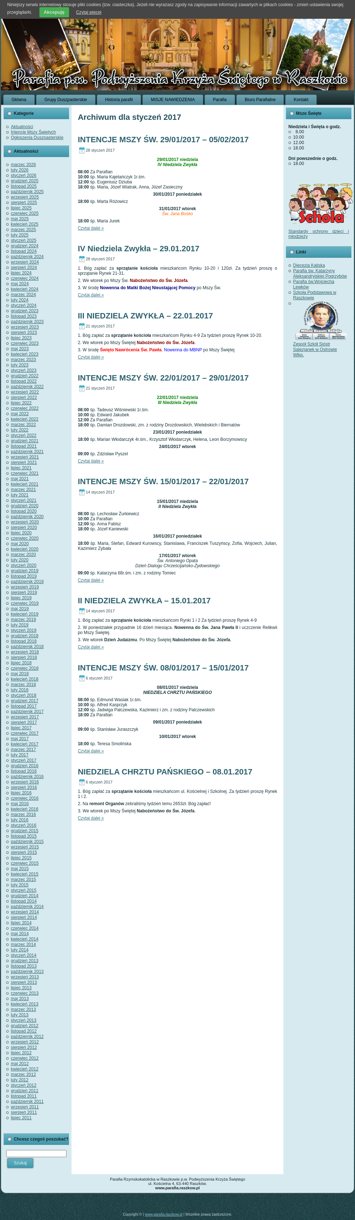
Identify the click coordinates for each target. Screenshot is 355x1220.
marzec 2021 (23, 489)
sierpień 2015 (24, 852)
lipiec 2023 (21, 337)
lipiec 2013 (21, 987)
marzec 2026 (23, 164)
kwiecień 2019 (24, 614)
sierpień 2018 (24, 657)
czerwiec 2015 (25, 863)
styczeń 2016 (24, 825)
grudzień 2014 (24, 895)
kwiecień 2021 (24, 484)
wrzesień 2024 (25, 262)
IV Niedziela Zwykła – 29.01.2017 (138, 248)
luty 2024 (20, 300)
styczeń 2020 (24, 565)
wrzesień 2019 (25, 587)
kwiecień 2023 (24, 354)
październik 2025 (27, 191)
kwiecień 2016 (24, 809)
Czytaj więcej (89, 12)
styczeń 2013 (24, 1020)
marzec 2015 (23, 879)
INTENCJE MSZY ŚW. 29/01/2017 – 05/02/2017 (163, 139)
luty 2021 (20, 495)
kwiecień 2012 (24, 1069)
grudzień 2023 (24, 310)
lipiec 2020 (21, 532)
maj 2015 (20, 868)
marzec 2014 (23, 944)
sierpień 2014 (24, 917)
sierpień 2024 (24, 267)
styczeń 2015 (24, 890)
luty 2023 (20, 365)
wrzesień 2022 (25, 392)
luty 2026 (20, 170)
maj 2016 (20, 803)
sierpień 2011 (24, 1112)
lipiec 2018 (21, 662)
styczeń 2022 (24, 435)
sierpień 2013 (24, 982)
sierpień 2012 (24, 1047)
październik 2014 (27, 906)
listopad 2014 (24, 901)
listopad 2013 (24, 966)
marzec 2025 (23, 229)
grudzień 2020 (24, 505)
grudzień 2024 (24, 245)
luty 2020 (20, 560)
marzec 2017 (23, 749)
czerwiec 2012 (25, 1058)
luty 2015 (20, 884)
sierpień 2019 (24, 592)
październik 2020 (27, 516)
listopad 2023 (24, 316)
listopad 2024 (24, 251)
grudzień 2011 (24, 1090)
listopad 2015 (24, 836)
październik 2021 (27, 451)
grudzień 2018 (24, 635)
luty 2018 (20, 690)
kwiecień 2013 (24, 1004)
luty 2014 (20, 949)
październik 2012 (27, 1036)
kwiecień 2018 (24, 679)
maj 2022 (20, 413)
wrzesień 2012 (25, 1042)
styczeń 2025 (24, 240)
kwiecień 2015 (24, 874)
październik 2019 (27, 581)
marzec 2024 (23, 294)
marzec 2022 (23, 424)
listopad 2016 (24, 771)
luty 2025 (20, 235)
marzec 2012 (23, 1074)
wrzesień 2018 (25, 652)
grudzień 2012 (24, 1025)
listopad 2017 (24, 706)
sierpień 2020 (24, 527)
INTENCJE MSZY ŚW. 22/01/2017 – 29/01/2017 (163, 377)
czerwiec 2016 (25, 798)
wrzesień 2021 (25, 457)
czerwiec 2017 (25, 733)
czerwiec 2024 (25, 278)
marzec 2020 (23, 554)
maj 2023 (20, 348)
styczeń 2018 (24, 695)
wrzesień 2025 (25, 197)
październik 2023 (27, 321)
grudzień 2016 (24, 765)
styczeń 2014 (24, 955)
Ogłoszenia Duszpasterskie (37, 137)
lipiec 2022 (21, 402)
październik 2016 (27, 776)
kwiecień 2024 (24, 289)
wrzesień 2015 (25, 847)
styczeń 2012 (24, 1085)
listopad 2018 (24, 641)
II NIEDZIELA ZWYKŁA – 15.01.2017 (144, 600)
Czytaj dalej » (91, 228)
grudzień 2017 (24, 700)
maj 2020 (20, 543)
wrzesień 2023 (25, 327)
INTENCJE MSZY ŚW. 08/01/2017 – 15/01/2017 (163, 667)
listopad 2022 (24, 381)
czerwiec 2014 (25, 928)
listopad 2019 (24, 576)
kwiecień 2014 (24, 939)
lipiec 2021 (21, 467)
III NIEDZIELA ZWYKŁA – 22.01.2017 (145, 315)
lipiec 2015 (21, 857)
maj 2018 (20, 673)
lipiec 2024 (21, 272)
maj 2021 (20, 478)
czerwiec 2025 (25, 213)
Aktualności (22, 126)
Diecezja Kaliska (309, 265)
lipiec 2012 (21, 1052)
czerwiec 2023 (25, 343)
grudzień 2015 (24, 830)
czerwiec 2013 (25, 993)
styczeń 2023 (24, 370)
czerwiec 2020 (25, 538)
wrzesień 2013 (25, 977)
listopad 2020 (24, 511)
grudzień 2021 (24, 440)
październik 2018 (27, 646)
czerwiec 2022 (25, 408)
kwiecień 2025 (24, 224)
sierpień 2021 (24, 462)
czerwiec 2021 (25, 473)
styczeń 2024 (24, 305)
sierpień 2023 (24, 332)
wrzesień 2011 (25, 1107)
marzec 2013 (23, 1009)
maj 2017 (20, 738)
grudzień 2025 (24, 180)
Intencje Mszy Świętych (33, 132)
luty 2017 (20, 754)
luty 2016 (20, 819)
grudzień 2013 (24, 960)
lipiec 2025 (21, 207)
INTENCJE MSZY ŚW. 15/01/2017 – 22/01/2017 (163, 481)
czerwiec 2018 (25, 668)
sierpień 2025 (24, 202)
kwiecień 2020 (24, 549)
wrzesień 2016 (25, 782)
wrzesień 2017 (25, 717)
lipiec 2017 (21, 727)
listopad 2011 (24, 1096)
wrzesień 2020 (25, 522)
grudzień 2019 (24, 570)
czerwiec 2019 (25, 603)
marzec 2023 (23, 359)
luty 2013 (20, 1014)
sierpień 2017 (24, 722)
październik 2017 (27, 711)
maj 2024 (20, 283)
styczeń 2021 (24, 500)
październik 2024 (27, 256)
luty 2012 (20, 1079)
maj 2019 (20, 608)
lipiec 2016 (21, 792)
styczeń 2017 (24, 760)
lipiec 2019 (21, 597)
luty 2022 (20, 430)
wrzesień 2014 (25, 912)
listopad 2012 (24, 1031)
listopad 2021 (24, 446)
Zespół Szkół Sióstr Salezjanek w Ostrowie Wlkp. (320, 346)
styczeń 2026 (24, 175)
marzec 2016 (23, 814)
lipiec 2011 (21, 1117)
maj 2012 (20, 1063)
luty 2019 (20, 625)
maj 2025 (20, 218)
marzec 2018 (23, 684)
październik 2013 (27, 971)
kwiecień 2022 (24, 419)
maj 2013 (20, 998)
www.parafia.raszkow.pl (164, 1214)
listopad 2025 (24, 186)
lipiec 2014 (21, 922)
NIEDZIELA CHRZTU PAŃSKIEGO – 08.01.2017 (165, 771)
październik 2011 (27, 1101)
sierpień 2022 (24, 397)
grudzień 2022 (24, 375)
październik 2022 (27, 386)
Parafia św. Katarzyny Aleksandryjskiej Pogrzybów (320, 273)
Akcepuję (54, 12)
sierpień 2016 (24, 787)
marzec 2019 (23, 619)
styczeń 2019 (24, 630)
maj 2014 (20, 933)
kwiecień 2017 (24, 744)
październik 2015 (27, 841)
